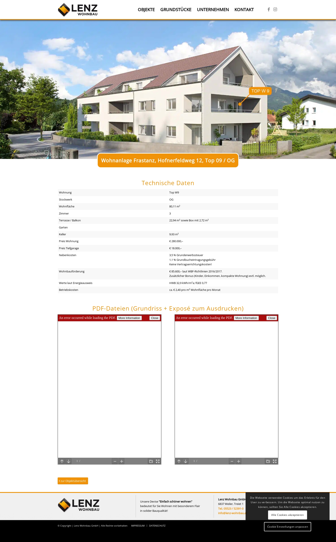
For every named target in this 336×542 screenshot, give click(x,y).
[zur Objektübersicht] (73, 481)
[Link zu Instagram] (275, 9)
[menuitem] (146, 9)
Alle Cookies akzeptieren (287, 515)
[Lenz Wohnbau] (78, 9)
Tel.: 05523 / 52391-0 (230, 508)
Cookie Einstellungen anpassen (287, 526)
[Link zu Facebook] (269, 9)
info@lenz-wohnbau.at (232, 513)
